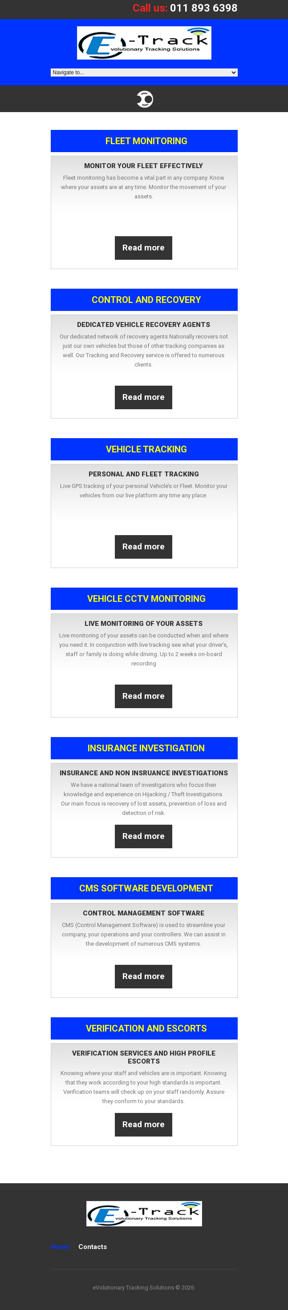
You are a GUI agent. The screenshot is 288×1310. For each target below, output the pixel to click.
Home (60, 1247)
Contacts (92, 1247)
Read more (143, 247)
